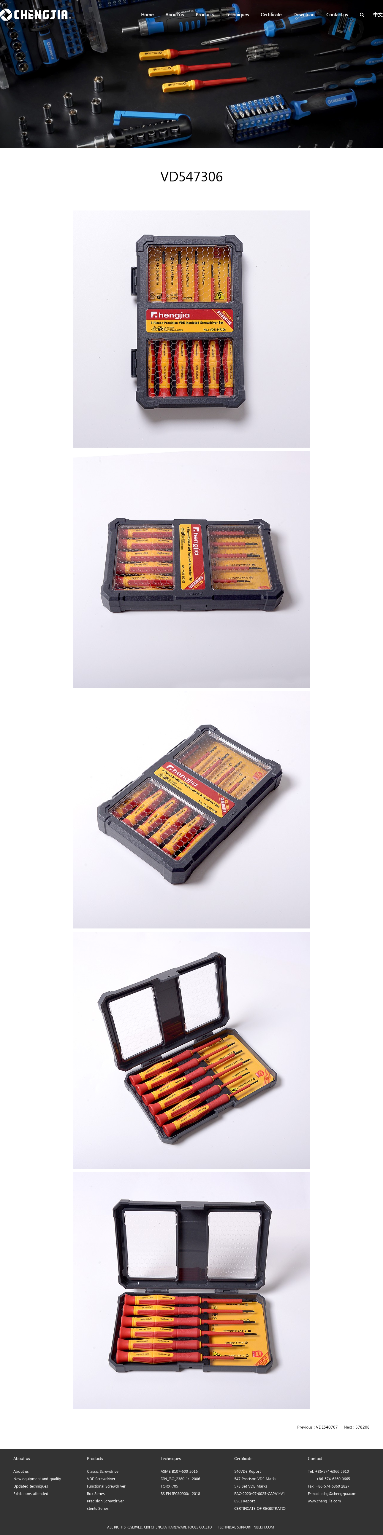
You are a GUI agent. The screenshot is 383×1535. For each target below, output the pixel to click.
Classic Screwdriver (103, 1471)
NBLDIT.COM (265, 1527)
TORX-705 (169, 1486)
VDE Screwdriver (101, 1479)
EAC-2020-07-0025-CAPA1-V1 (259, 1493)
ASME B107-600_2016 (179, 1471)
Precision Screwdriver (105, 1501)
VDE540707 (327, 1427)
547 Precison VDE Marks (255, 1479)
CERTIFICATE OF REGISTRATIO (260, 1508)
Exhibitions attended (30, 1493)
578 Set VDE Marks (250, 1486)
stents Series (98, 1508)
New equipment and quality (37, 1479)
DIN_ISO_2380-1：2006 (180, 1479)
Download (303, 15)
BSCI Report (244, 1501)
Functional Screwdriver (106, 1486)
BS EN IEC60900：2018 (180, 1493)
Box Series (96, 1493)
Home (147, 15)
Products (205, 15)
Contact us (337, 15)
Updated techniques (30, 1486)
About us (174, 15)
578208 (362, 1427)
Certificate (271, 15)
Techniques (237, 15)
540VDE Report (247, 1471)
